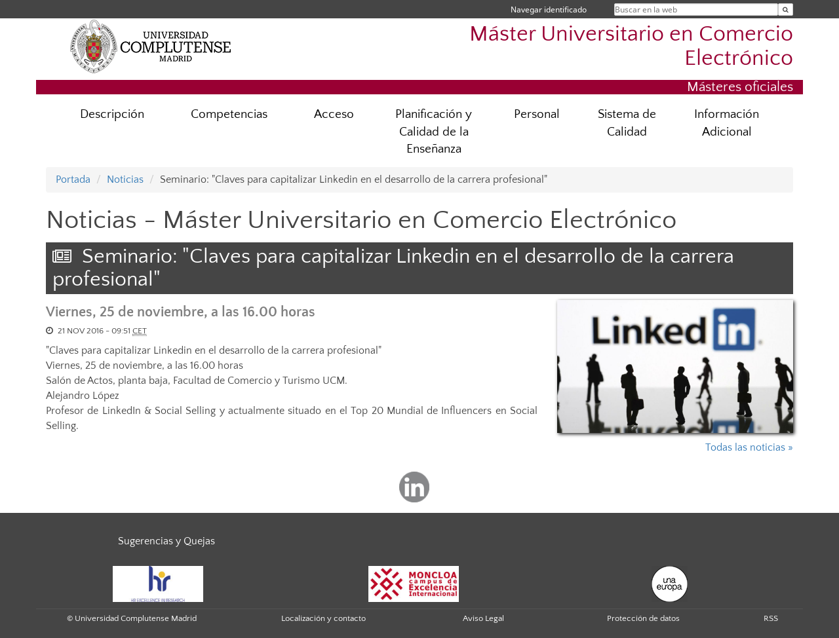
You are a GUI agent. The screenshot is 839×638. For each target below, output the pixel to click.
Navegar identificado (549, 9)
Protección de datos (643, 618)
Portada (73, 179)
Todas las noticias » (749, 447)
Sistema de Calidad (627, 123)
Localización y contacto (323, 618)
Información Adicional (726, 123)
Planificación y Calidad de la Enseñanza (433, 132)
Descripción (112, 114)
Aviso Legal (483, 618)
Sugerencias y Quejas (166, 541)
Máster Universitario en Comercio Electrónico (631, 46)
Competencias (229, 114)
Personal (537, 114)
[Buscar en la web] (785, 9)
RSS (771, 618)
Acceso (334, 114)
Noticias (125, 179)
